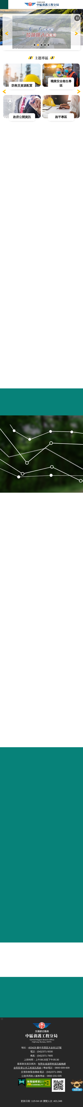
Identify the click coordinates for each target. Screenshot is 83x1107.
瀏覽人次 (47, 1101)
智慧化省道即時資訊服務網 (52, 1063)
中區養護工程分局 (41, 4)
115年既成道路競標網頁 (41, 45)
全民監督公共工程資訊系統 (27, 1067)
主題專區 (41, 57)
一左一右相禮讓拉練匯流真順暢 (38, 45)
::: (2, 10)
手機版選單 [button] (4, 4)
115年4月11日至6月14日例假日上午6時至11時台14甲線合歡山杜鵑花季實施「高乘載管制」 (34, 45)
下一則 (79, 91)
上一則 (6, 33)
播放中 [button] (77, 18)
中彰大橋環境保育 (45, 45)
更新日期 (25, 1101)
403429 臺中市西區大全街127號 (45, 1047)
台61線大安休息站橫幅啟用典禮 (48, 45)
